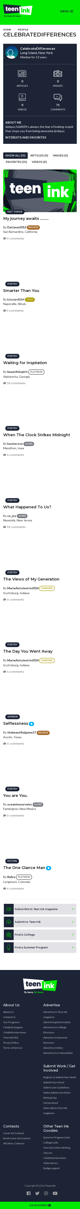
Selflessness (15, 723)
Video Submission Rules (57, 1092)
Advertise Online (53, 1047)
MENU (66, 11)
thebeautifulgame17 (21, 732)
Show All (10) (15, 155)
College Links (50, 1142)
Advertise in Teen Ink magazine (55, 1014)
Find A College (19, 934)
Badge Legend (51, 1168)
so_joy (11, 516)
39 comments (14, 527)
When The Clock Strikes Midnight (36, 435)
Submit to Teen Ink (22, 922)
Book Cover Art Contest (16, 1138)
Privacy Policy (11, 1042)
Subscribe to (30, 909)
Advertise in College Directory (54, 1030)
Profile (23, 29)
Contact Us (9, 1017)
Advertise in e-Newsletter (58, 1052)
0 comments (13, 238)
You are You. (15, 795)
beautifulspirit (17, 371)
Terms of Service (12, 1047)
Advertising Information (57, 1022)
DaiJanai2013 (16, 227)
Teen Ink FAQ (10, 1037)
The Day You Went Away (27, 651)
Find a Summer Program (26, 947)
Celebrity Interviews (14, 1032)
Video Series (50, 1163)
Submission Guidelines (56, 1087)
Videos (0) (39, 161)
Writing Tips (50, 1097)
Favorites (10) (16, 161)
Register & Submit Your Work (59, 1077)
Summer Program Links (56, 1137)
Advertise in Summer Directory (55, 1040)
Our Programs (11, 1022)
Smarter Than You (21, 290)
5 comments (13, 310)
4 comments (13, 454)
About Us (8, 1012)
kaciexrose (15, 443)
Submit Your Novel (53, 1082)
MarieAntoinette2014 (23, 588)
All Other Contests (14, 1143)
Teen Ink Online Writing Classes (56, 1150)
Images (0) (60, 155)
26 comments (14, 383)
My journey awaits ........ (26, 218)
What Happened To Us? (27, 507)
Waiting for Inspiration (25, 362)
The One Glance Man (24, 867)
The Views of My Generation (31, 579)
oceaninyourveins (19, 804)
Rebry (11, 877)
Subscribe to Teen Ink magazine (55, 1110)
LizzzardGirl (15, 299)
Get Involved (50, 1102)
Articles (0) (39, 155)
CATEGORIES (40, 1205)
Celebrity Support (13, 1027)
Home (7, 29)
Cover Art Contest (13, 1133)
